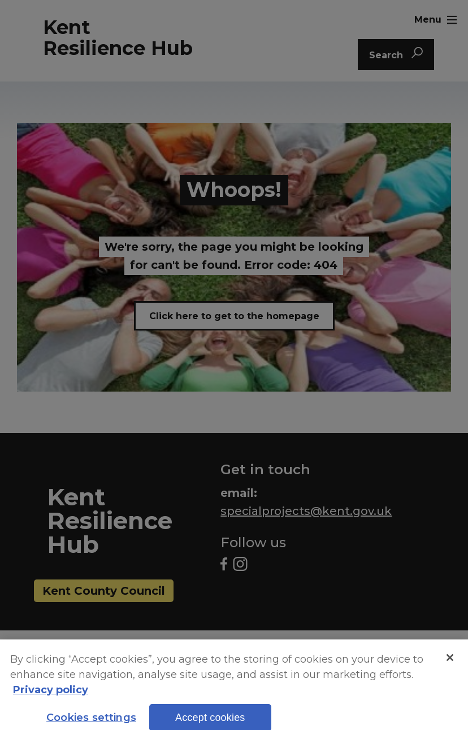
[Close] (449, 665)
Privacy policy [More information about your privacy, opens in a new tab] (50, 698)
